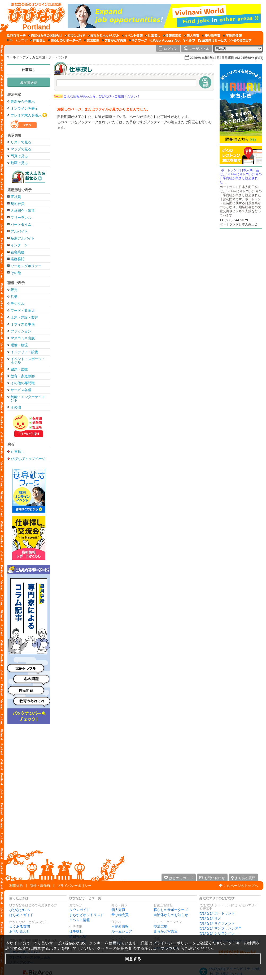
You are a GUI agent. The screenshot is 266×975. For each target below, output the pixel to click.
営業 (14, 296)
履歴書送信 (28, 82)
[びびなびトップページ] (34, 15)
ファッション (21, 331)
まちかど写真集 (166, 931)
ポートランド (57, 57)
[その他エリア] (240, 40)
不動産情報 (120, 927)
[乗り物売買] (211, 35)
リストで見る (21, 142)
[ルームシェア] (17, 40)
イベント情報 (79, 920)
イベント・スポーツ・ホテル (28, 360)
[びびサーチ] (16, 35)
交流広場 (160, 927)
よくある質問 (19, 927)
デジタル (17, 303)
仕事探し (29, 70)
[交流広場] (91, 40)
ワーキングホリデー (26, 266)
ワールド (12, 57)
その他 (16, 273)
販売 (14, 290)
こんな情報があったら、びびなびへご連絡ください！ (97, 96)
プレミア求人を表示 (26, 115)
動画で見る (19, 163)
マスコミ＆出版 (23, 338)
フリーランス (21, 217)
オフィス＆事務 (23, 324)
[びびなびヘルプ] (189, 40)
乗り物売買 (120, 915)
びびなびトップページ (28, 458)
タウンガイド (79, 910)
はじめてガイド (21, 915)
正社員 (16, 197)
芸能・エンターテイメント (28, 398)
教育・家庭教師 (23, 376)
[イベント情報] (132, 35)
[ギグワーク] (138, 40)
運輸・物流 (19, 345)
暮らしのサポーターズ (171, 910)
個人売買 (118, 910)
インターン (19, 245)
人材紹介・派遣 (23, 210)
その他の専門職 (23, 383)
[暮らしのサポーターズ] (64, 40)
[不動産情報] (232, 35)
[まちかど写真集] (114, 40)
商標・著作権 (40, 886)
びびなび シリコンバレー (218, 933)
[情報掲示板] (172, 35)
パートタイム (21, 224)
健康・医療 (19, 369)
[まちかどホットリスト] (104, 35)
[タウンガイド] (75, 35)
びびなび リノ (210, 918)
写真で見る (19, 156)
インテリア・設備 (24, 352)
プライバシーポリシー (74, 886)
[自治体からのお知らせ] (45, 35)
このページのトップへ (241, 885)
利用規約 (16, 886)
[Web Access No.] (165, 40)
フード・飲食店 (23, 310)
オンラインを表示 (24, 108)
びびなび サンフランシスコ (220, 928)
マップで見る (21, 149)
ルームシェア (121, 931)
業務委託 (17, 259)
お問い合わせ (19, 931)
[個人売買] (191, 35)
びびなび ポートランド (217, 913)
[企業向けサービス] (212, 40)
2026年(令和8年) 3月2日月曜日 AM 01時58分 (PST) (226, 58)
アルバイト (19, 231)
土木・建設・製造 (24, 317)
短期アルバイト (23, 238)
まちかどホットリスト (86, 915)
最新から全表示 (23, 101)
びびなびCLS (19, 910)
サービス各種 (21, 390)
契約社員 (17, 204)
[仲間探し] (37, 40)
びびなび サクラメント (217, 923)
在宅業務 (17, 252)
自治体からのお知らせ (171, 915)
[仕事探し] (152, 35)
